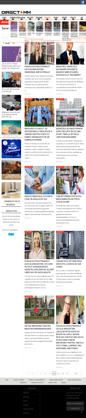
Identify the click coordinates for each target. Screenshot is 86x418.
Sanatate (28, 37)
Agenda (26, 393)
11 (58, 373)
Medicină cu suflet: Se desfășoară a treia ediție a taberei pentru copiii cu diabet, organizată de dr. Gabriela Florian (38, 134)
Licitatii (25, 405)
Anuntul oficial (28, 409)
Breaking (6, 22)
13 (67, 373)
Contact (63, 382)
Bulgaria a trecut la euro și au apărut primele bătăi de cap (11, 114)
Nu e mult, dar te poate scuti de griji (10, 90)
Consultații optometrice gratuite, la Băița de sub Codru (69, 264)
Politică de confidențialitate (37, 379)
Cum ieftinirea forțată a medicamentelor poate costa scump (68, 199)
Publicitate (23, 382)
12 (63, 373)
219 (75, 373)
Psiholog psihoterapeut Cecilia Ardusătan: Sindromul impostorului (37, 69)
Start (6, 379)
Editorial (26, 397)
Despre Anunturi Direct (56, 379)
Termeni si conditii (18, 379)
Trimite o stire (52, 382)
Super (25, 401)
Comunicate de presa (37, 382)
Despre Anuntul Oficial (74, 379)
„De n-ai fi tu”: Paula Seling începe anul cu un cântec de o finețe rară (11, 66)
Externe (26, 413)
